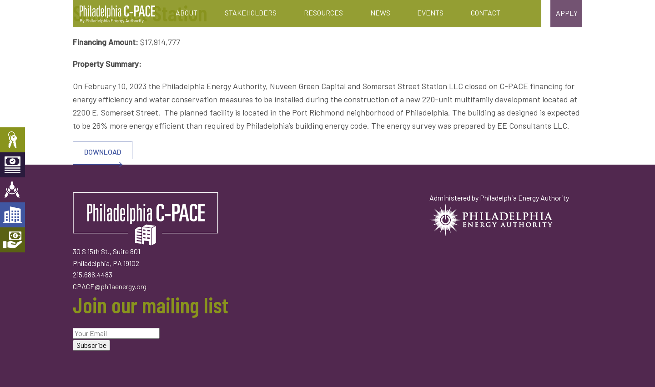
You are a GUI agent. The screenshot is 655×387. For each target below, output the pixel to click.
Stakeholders (251, 12)
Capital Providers (12, 164)
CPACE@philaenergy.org (109, 286)
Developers (12, 214)
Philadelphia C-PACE (117, 14)
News (380, 12)
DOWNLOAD (98, 156)
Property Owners (12, 139)
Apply (567, 13)
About (186, 12)
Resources (323, 12)
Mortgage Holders (12, 239)
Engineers (12, 189)
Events (430, 12)
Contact (485, 12)
